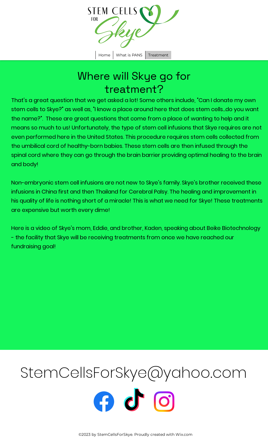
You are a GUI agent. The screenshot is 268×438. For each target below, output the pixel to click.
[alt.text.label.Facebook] (104, 401)
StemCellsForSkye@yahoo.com (133, 372)
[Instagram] (164, 401)
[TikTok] (134, 401)
